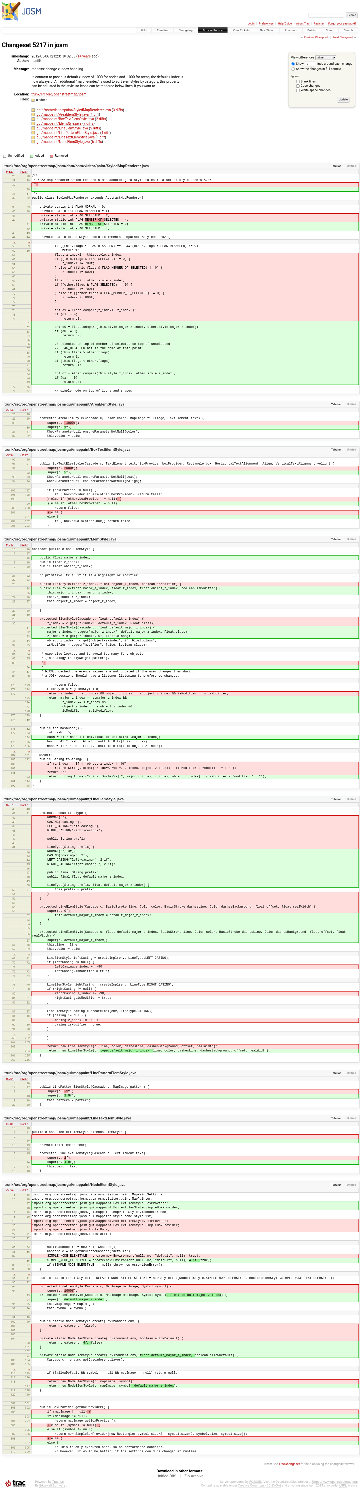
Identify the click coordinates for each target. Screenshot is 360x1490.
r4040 (9, 544)
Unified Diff (166, 1476)
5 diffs (95, 128)
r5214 (9, 805)
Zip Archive (194, 1476)
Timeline (162, 30)
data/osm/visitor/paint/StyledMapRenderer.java (74, 110)
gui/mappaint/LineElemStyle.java (62, 128)
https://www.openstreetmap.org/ (335, 1482)
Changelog (185, 30)
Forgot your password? (342, 23)
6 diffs (97, 142)
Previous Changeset (316, 37)
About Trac (303, 23)
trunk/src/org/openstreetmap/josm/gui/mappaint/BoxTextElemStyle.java (67, 449)
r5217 (24, 171)
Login (251, 23)
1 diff (95, 114)
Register (319, 23)
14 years (84, 56)
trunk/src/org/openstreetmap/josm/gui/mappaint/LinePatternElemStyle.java (70, 1073)
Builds (312, 30)
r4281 (9, 1124)
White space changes (316, 90)
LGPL (343, 1485)
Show (298, 63)
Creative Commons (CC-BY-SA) (259, 1485)
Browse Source (213, 30)
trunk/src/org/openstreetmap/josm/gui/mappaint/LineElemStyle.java (64, 799)
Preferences (266, 23)
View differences (302, 57)
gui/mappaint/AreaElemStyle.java (63, 114)
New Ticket (267, 30)
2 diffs (101, 119)
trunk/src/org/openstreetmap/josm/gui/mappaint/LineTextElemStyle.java (67, 1118)
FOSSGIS (255, 1482)
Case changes (310, 85)
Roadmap (291, 30)
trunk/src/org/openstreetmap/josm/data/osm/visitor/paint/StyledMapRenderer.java (76, 166)
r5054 (9, 410)
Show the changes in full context (316, 69)
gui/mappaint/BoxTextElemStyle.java (65, 119)
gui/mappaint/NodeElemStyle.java (63, 142)
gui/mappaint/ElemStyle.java (59, 123)
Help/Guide (285, 23)
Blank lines (308, 81)
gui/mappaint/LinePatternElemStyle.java (68, 133)
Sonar (330, 30)
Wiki (144, 30)
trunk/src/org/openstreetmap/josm (59, 94)
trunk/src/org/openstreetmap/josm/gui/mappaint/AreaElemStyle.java (64, 404)
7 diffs (89, 123)
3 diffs (118, 110)
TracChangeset (289, 1464)
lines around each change (328, 63)
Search (348, 30)
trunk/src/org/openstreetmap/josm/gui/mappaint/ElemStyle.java (60, 539)
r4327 (9, 171)
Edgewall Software (52, 1485)
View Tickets (241, 30)
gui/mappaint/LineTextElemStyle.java (66, 137)
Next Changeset (343, 37)
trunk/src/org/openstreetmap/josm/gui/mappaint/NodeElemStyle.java (65, 1184)
